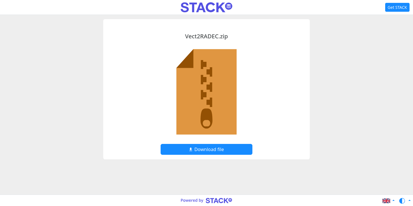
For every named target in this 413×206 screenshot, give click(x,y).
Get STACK (397, 7)
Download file (206, 149)
